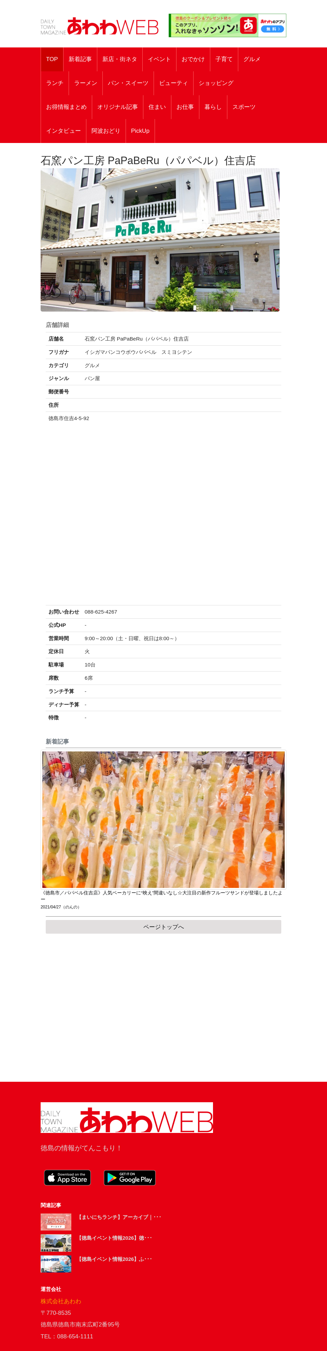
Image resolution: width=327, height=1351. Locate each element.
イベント (159, 59)
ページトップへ (163, 927)
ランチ (54, 83)
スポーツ (244, 107)
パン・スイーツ (128, 83)
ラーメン (85, 83)
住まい (157, 107)
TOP (52, 59)
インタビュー (63, 131)
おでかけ (193, 59)
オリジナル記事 (117, 107)
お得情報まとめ (66, 107)
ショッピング (216, 83)
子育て (224, 59)
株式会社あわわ (61, 1301)
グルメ (252, 59)
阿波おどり (105, 131)
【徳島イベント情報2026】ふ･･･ (114, 1259)
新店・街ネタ (119, 59)
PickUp (140, 131)
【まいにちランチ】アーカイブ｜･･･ (118, 1217)
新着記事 (80, 59)
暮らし (213, 107)
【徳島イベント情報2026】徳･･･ (114, 1238)
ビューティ (173, 83)
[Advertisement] (163, 1007)
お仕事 (185, 107)
